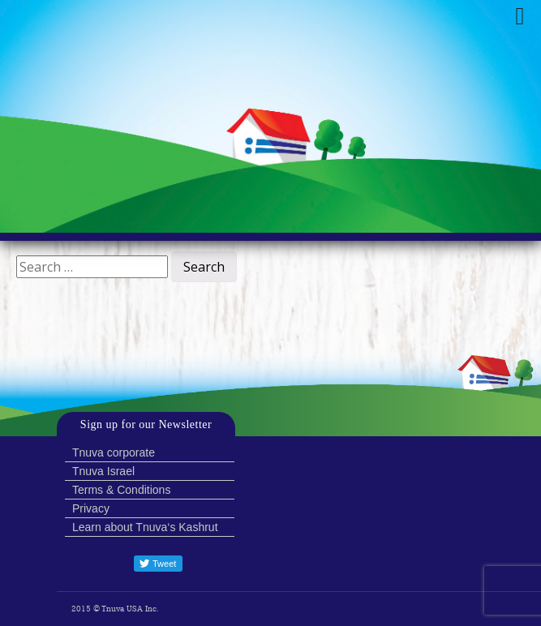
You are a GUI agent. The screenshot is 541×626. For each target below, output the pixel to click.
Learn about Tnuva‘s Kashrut (145, 527)
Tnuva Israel (103, 471)
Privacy (90, 508)
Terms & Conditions (121, 489)
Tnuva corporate (113, 452)
